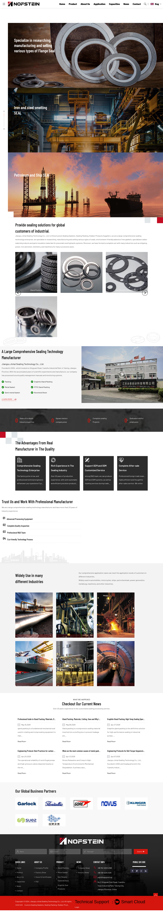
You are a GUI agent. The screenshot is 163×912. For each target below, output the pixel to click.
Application (99, 4)
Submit (140, 853)
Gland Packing (62, 870)
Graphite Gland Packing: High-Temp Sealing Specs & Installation (133, 719)
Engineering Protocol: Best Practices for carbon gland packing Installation (47, 752)
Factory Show (40, 874)
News (126, 4)
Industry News (83, 874)
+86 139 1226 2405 (102, 874)
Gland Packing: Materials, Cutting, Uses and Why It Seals (85, 719)
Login (77, 909)
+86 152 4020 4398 (102, 869)
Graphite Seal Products (62, 889)
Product (73, 4)
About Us (85, 4)
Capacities (114, 4)
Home (62, 4)
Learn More (9, 399)
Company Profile (41, 870)
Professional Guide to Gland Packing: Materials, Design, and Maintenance (47, 719)
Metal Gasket (62, 874)
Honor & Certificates (42, 879)
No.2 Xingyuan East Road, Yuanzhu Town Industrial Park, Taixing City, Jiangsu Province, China (109, 887)
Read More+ (22, 742)
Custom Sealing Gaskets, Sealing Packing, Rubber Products (47, 907)
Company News (83, 870)
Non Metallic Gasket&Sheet (62, 880)
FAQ (36, 883)
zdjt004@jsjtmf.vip (102, 878)
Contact (137, 4)
